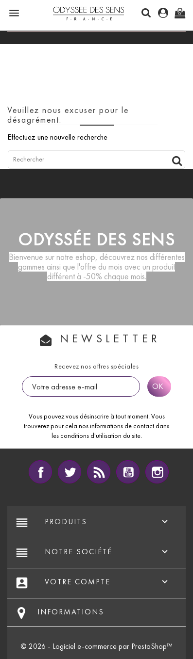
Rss (99, 472)
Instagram (157, 472)
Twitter (69, 472)
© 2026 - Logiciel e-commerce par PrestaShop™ (96, 646)
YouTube (128, 472)
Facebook (40, 472)
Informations (70, 611)
